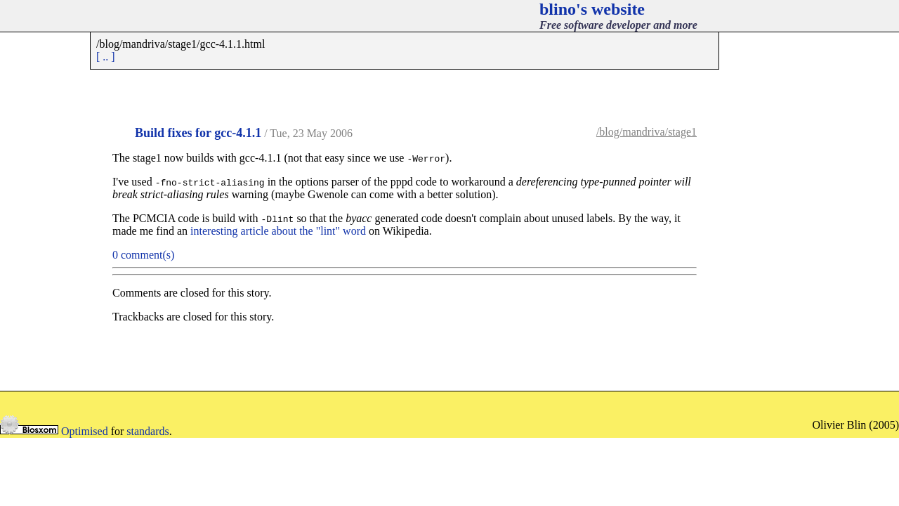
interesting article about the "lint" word (278, 231)
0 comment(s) (143, 255)
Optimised (84, 431)
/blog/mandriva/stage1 (646, 132)
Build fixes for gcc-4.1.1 (198, 133)
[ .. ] (105, 57)
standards (147, 431)
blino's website (592, 9)
